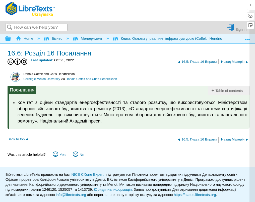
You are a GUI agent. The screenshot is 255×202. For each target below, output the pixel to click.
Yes (63, 155)
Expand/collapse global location (247, 37)
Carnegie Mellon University (41, 79)
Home (25, 38)
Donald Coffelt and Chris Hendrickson (91, 79)
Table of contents (229, 91)
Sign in (240, 29)
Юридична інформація (113, 190)
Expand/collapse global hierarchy (11, 39)
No (82, 155)
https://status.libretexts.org (195, 195)
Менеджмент (88, 38)
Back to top (16, 139)
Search (9, 28)
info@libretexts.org (71, 195)
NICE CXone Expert (88, 174)
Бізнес (53, 38)
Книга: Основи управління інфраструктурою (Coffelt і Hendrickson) (172, 38)
